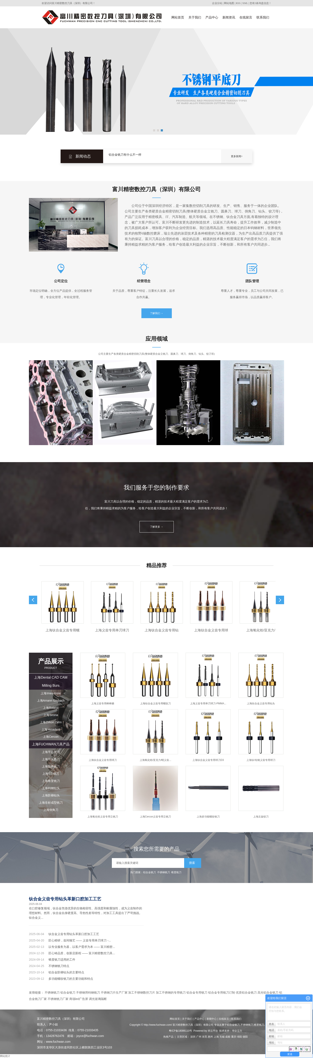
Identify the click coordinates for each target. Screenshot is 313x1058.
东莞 (204, 1036)
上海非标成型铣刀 (51, 802)
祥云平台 (213, 1030)
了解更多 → (156, 526)
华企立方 (237, 1030)
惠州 (210, 1036)
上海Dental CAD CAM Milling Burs (50, 681)
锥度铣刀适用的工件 (61, 959)
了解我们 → (156, 313)
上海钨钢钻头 (51, 788)
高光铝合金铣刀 (268, 992)
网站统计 (5, 1056)
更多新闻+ (237, 156)
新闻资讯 (228, 17)
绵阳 (239, 1036)
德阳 (245, 1036)
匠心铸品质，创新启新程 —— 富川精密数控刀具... (81, 953)
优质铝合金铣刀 (246, 992)
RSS (238, 3)
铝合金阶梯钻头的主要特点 (66, 972)
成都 (227, 1036)
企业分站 (217, 3)
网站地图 (229, 3)
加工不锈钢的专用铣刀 (171, 992)
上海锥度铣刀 (51, 781)
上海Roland (50, 707)
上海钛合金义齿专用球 (214, 630)
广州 (198, 1036)
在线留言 (245, 17)
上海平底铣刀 (51, 752)
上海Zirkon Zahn (51, 722)
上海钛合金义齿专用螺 (65, 630)
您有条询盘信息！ (260, 3)
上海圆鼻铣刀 (51, 766)
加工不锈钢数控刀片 (141, 992)
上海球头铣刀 (51, 759)
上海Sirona (50, 715)
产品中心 (211, 17)
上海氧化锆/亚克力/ (263, 630)
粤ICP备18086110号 (180, 1030)
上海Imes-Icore (51, 693)
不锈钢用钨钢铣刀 (88, 992)
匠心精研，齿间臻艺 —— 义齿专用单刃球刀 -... (79, 940)
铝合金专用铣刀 (196, 992)
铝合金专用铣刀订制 (221, 992)
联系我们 (262, 17)
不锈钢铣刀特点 (58, 966)
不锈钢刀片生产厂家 (114, 992)
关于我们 (194, 17)
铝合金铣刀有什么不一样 (125, 156)
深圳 (192, 1036)
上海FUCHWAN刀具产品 (51, 744)
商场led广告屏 (78, 999)
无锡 (222, 1036)
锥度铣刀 (176, 872)
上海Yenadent (50, 729)
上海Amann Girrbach (51, 700)
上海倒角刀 (50, 810)
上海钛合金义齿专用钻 (164, 630)
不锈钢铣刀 (163, 872)
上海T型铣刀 (50, 773)
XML (245, 3)
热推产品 (168, 1036)
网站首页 (177, 17)
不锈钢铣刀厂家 (58, 999)
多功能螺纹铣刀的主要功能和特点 (70, 978)
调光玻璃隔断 (98, 999)
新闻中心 (211, 1018)
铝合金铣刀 (149, 872)
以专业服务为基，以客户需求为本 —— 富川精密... (81, 946)
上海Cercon (50, 736)
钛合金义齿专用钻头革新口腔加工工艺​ (65, 899)
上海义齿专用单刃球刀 (115, 630)
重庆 (233, 1036)
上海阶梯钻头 (51, 795)
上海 (216, 1036)
